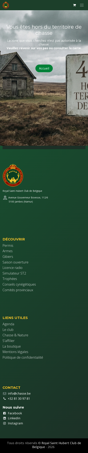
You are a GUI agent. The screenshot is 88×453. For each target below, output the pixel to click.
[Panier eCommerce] (74, 5)
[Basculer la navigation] (81, 5)
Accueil (44, 68)
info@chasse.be (19, 393)
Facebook (15, 413)
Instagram (15, 423)
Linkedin (14, 418)
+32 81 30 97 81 (19, 398)
